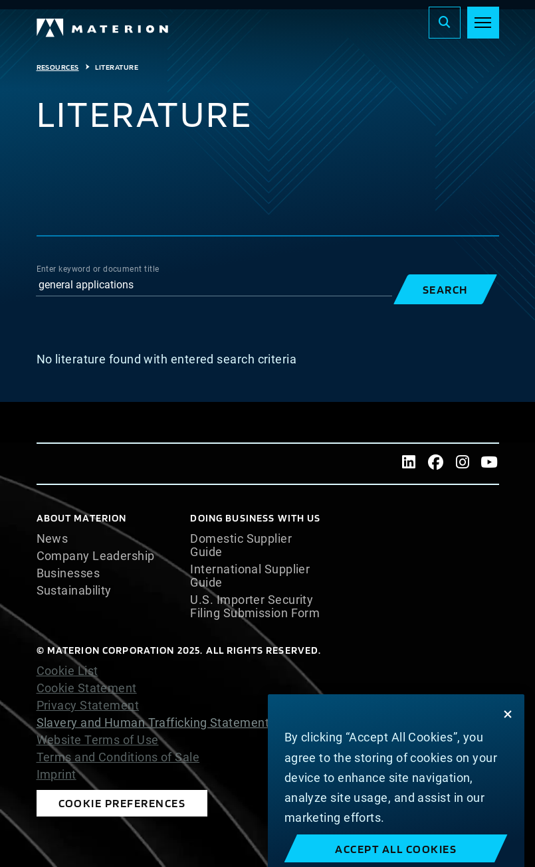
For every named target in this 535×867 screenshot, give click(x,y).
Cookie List (67, 671)
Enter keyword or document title (98, 269)
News (52, 538)
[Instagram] (462, 464)
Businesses (68, 573)
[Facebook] (435, 464)
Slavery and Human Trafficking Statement (153, 722)
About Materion (82, 518)
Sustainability (74, 590)
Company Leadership (96, 556)
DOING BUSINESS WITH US (255, 518)
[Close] (507, 732)
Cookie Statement (87, 688)
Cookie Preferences (122, 803)
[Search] (445, 23)
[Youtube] (489, 464)
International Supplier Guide (250, 576)
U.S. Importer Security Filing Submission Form (255, 606)
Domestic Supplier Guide (241, 545)
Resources (58, 67)
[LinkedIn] (408, 464)
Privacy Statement (88, 705)
